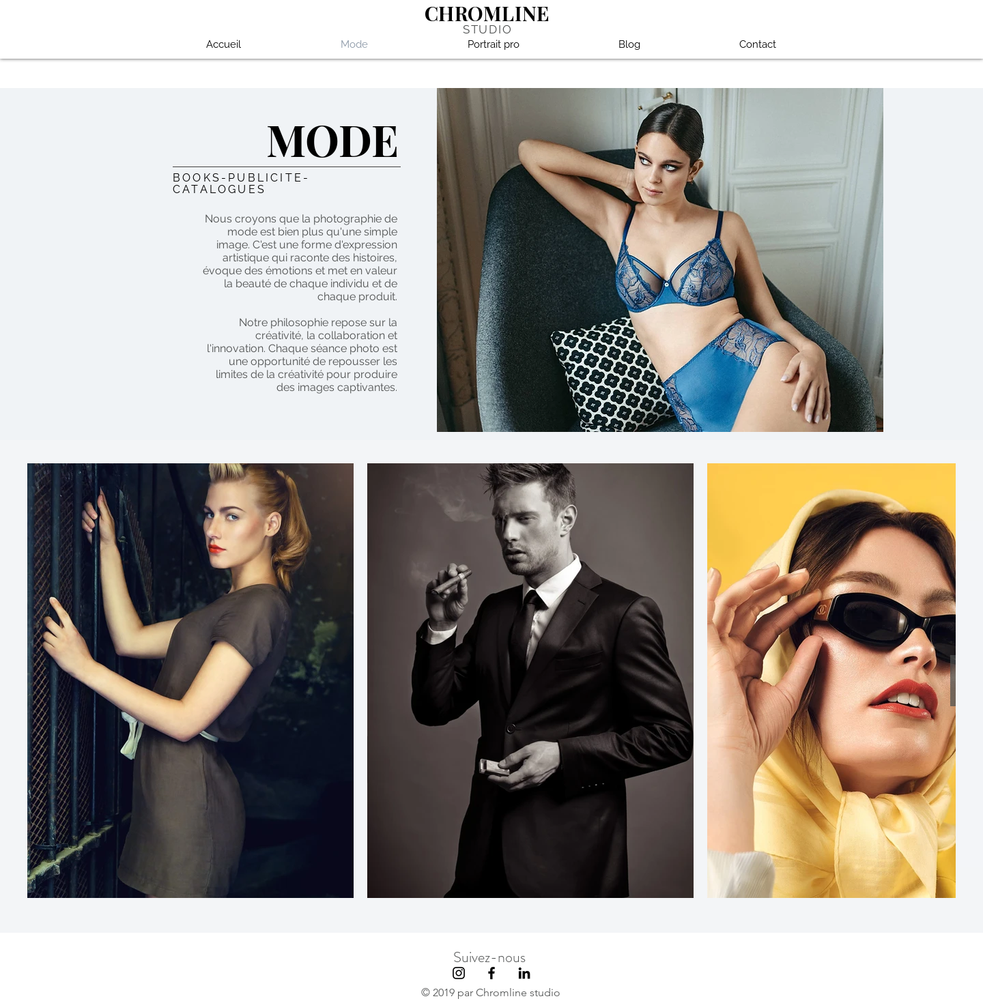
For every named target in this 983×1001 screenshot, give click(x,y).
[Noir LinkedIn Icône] (524, 973)
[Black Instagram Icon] (459, 973)
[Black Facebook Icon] (491, 973)
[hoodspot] (736, 978)
